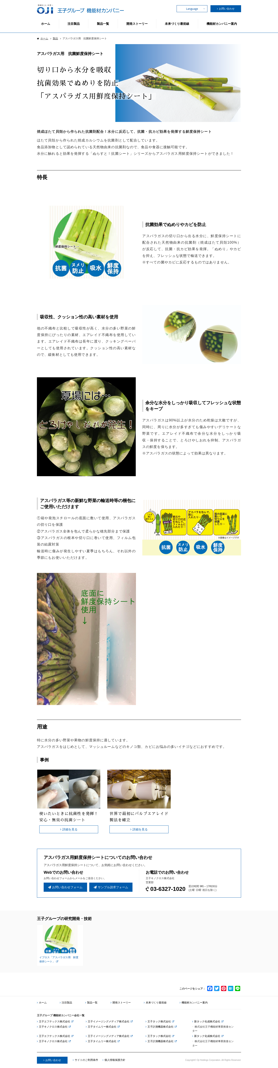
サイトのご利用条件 (85, 1059)
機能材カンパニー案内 (194, 1002)
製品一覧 (91, 1002)
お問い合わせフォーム (65, 887)
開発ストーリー (121, 1002)
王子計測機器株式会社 (160, 1026)
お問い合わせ (227, 8)
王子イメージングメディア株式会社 (107, 1021)
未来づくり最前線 (155, 1002)
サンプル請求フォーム (111, 887)
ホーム (44, 38)
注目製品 (66, 1002)
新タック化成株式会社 (206, 1021)
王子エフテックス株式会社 (53, 1021)
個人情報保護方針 (114, 1059)
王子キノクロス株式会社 (52, 1026)
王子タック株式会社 (158, 1021)
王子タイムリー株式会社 (101, 1026)
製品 (55, 38)
